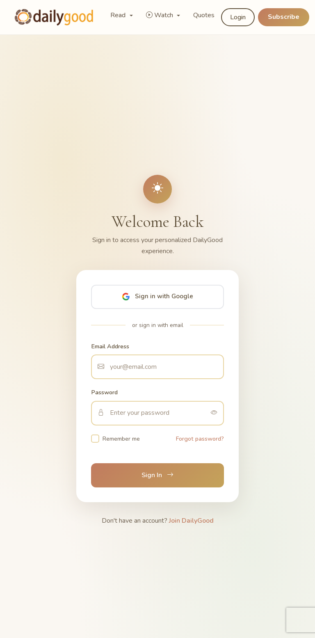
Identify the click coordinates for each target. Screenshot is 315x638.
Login (238, 17)
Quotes (204, 15)
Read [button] (118, 15)
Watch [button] (160, 15)
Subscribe (283, 16)
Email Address (110, 346)
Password (104, 392)
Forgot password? (200, 438)
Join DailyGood (191, 520)
